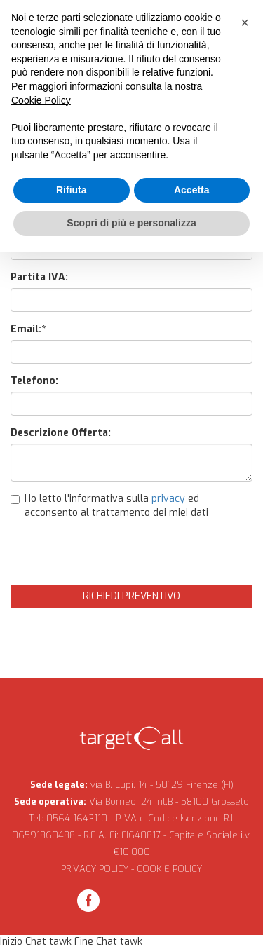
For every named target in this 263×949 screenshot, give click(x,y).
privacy (168, 498)
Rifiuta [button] (71, 190)
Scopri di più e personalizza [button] (131, 222)
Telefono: (34, 381)
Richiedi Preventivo (131, 596)
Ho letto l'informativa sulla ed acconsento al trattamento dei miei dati (109, 505)
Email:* (28, 329)
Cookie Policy (41, 100)
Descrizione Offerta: (61, 432)
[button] (245, 22)
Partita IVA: (39, 277)
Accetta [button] (192, 190)
